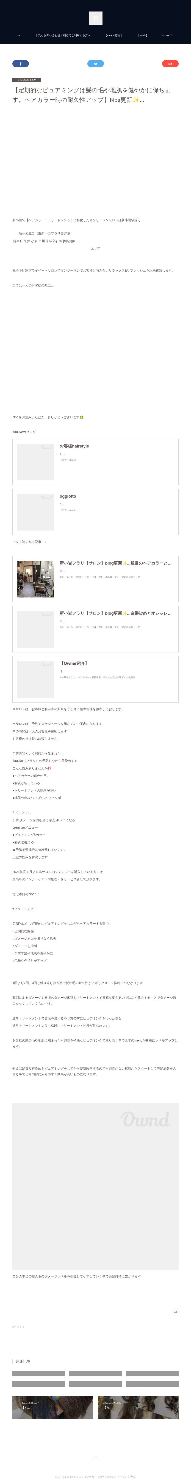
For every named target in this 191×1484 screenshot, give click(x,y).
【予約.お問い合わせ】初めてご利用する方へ (75, 35)
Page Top (95, 1458)
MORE (153, 35)
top (32, 35)
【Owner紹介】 (126, 35)
